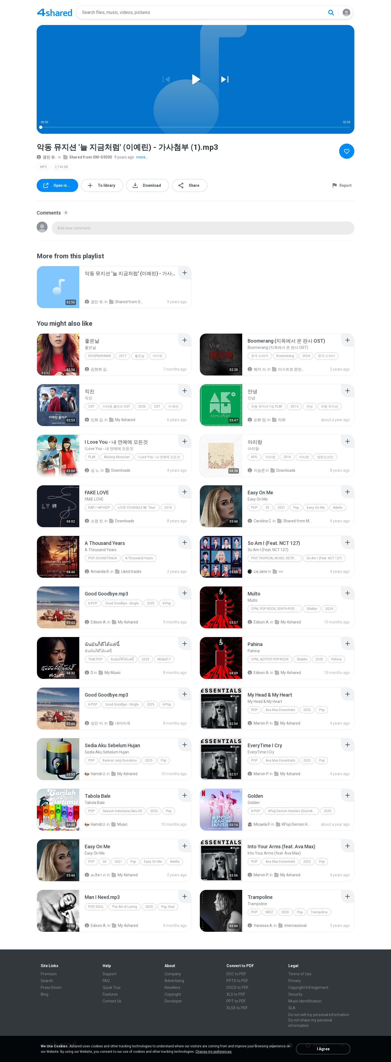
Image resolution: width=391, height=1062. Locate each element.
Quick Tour (112, 987)
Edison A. (95, 622)
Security (295, 994)
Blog (44, 994)
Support (109, 974)
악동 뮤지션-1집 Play (266, 406)
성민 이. (94, 723)
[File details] (58, 287)
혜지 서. (257, 369)
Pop (254, 508)
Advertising (174, 981)
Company (173, 974)
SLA (291, 1008)
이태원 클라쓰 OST (116, 406)
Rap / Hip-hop (99, 508)
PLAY (92, 457)
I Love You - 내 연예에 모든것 (159, 457)
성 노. (92, 470)
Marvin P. (258, 723)
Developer (173, 1001)
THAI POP (95, 659)
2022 (307, 710)
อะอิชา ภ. (95, 875)
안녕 (309, 406)
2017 (123, 356)
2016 (287, 457)
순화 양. (257, 420)
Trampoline (319, 912)
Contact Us (112, 1001)
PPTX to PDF (237, 981)
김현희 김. (96, 369)
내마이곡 (119, 723)
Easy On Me (316, 508)
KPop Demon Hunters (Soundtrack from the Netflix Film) (293, 811)
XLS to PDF (235, 994)
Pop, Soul (96, 907)
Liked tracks (128, 571)
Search (47, 981)
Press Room (51, 987)
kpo (254, 457)
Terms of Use (299, 974)
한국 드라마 (259, 356)
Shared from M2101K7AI (295, 521)
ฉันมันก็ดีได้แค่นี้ (122, 659)
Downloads (117, 470)
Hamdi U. (95, 774)
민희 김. (94, 420)
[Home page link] (54, 12)
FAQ (106, 981)
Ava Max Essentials (280, 710)
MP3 (43, 167)
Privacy (294, 981)
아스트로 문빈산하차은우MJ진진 (290, 369)
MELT (269, 912)
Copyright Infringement (308, 987)
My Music (110, 672)
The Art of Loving (124, 907)
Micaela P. (259, 824)
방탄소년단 (325, 457)
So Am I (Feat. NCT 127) (324, 558)
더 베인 (173, 406)
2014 (294, 406)
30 (267, 508)
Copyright (173, 994)
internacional (292, 925)
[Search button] (331, 12)
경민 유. (46, 157)
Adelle (337, 508)
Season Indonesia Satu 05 (122, 811)
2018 (168, 508)
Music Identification (304, 1001)
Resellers (172, 987)
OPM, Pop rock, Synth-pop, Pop (276, 609)
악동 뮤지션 (329, 406)
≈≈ (278, 571)
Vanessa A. (260, 925)
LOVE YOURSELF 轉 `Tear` (137, 508)
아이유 (157, 356)
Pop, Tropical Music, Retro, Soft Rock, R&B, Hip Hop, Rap (276, 558)
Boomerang (285, 356)
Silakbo (312, 609)
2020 (142, 406)
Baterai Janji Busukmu (120, 760)
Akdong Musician (117, 457)
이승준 (256, 470)
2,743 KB (61, 167)
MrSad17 (164, 659)
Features (110, 994)
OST (91, 406)
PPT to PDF (236, 1001)
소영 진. (94, 521)
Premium (49, 974)
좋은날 (139, 356)
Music (119, 824)
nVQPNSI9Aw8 (99, 356)
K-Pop (92, 603)
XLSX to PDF (237, 1008)
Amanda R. (97, 571)
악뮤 (279, 420)
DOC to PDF (236, 974)
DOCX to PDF (237, 987)
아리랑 (270, 457)
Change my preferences (213, 1052)
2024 (306, 356)
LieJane (257, 571)
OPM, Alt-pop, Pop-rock (270, 659)
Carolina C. (260, 521)
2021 (281, 508)
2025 (150, 603)
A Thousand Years (139, 558)
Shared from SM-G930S (87, 157)
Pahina (336, 659)
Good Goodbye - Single (122, 603)
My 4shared (122, 420)
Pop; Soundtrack (102, 558)
